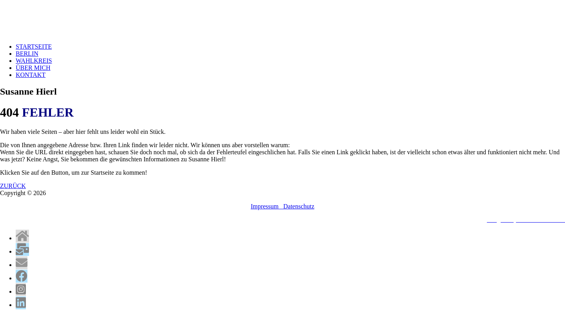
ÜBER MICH (33, 67)
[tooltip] (22, 236)
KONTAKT (31, 74)
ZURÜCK (13, 186)
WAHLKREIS (34, 60)
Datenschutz (298, 206)
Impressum (267, 206)
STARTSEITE (34, 46)
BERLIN (27, 53)
